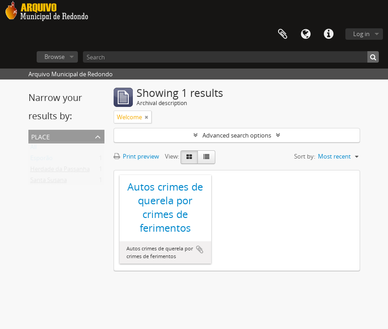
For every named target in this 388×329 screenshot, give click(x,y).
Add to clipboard (199, 249)
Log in (361, 34)
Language (305, 34)
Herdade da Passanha (60, 171)
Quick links (328, 34)
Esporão (41, 160)
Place (40, 136)
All (33, 149)
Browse (54, 57)
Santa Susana (48, 182)
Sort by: (304, 156)
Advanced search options (236, 135)
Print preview (136, 156)
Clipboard (282, 34)
